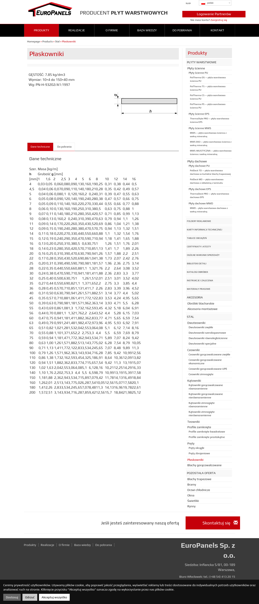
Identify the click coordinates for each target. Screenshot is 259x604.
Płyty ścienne (196, 68)
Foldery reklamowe (199, 221)
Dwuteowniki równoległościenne (208, 338)
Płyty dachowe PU (199, 165)
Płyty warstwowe (202, 62)
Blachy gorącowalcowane (204, 465)
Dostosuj (12, 597)
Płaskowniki (195, 459)
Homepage (33, 41)
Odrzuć (29, 597)
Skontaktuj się (220, 522)
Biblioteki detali (196, 263)
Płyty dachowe (197, 161)
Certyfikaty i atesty (199, 246)
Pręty (190, 443)
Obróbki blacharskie (200, 303)
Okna (190, 495)
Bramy (191, 484)
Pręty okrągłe (196, 447)
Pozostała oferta (201, 473)
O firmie (112, 30)
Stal (57, 41)
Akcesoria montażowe (202, 309)
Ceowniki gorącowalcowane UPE (208, 368)
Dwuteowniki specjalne (202, 343)
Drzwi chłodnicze (198, 490)
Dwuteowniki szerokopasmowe (207, 332)
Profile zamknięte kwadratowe (207, 431)
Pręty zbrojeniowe (199, 453)
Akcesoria (195, 297)
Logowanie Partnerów (214, 14)
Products (47, 41)
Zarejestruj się (218, 20)
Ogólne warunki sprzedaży (203, 255)
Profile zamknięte (199, 427)
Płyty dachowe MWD (201, 203)
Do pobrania (182, 30)
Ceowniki (193, 350)
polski (207, 3)
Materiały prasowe (198, 289)
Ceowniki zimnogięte (201, 374)
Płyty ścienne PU (198, 72)
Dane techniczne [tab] (40, 146)
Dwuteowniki (196, 322)
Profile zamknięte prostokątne (207, 437)
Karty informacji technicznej (204, 229)
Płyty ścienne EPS (199, 113)
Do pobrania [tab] (64, 146)
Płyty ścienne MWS (200, 128)
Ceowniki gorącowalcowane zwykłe (209, 354)
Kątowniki (194, 380)
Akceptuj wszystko (54, 597)
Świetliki (193, 501)
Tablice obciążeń (197, 238)
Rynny (191, 506)
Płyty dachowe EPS (200, 189)
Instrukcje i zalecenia (200, 280)
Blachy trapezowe (199, 479)
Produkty (41, 30)
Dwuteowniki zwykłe (201, 327)
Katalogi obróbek (197, 272)
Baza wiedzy (147, 30)
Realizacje (76, 30)
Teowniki (193, 421)
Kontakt (217, 30)
